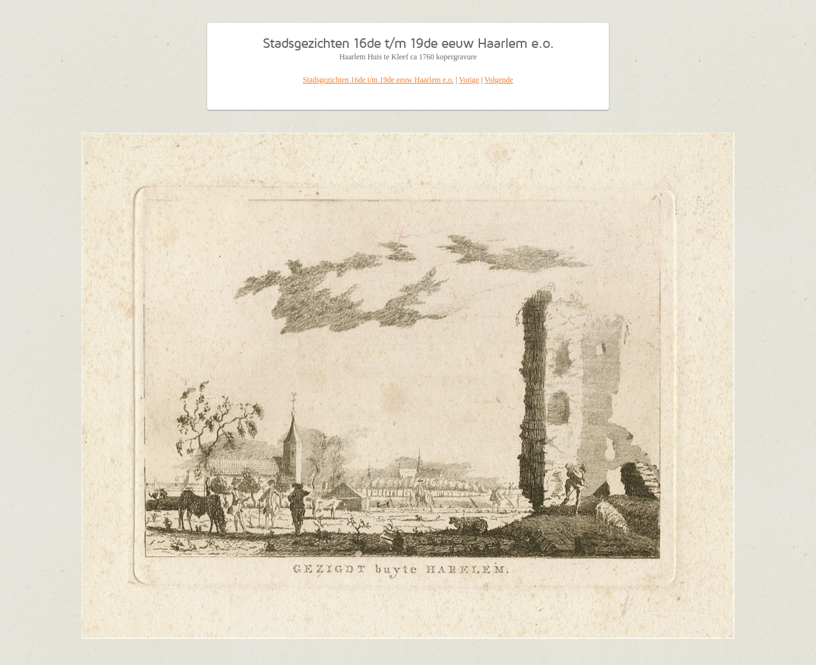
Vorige (469, 79)
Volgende (498, 79)
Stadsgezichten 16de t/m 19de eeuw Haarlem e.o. (378, 79)
